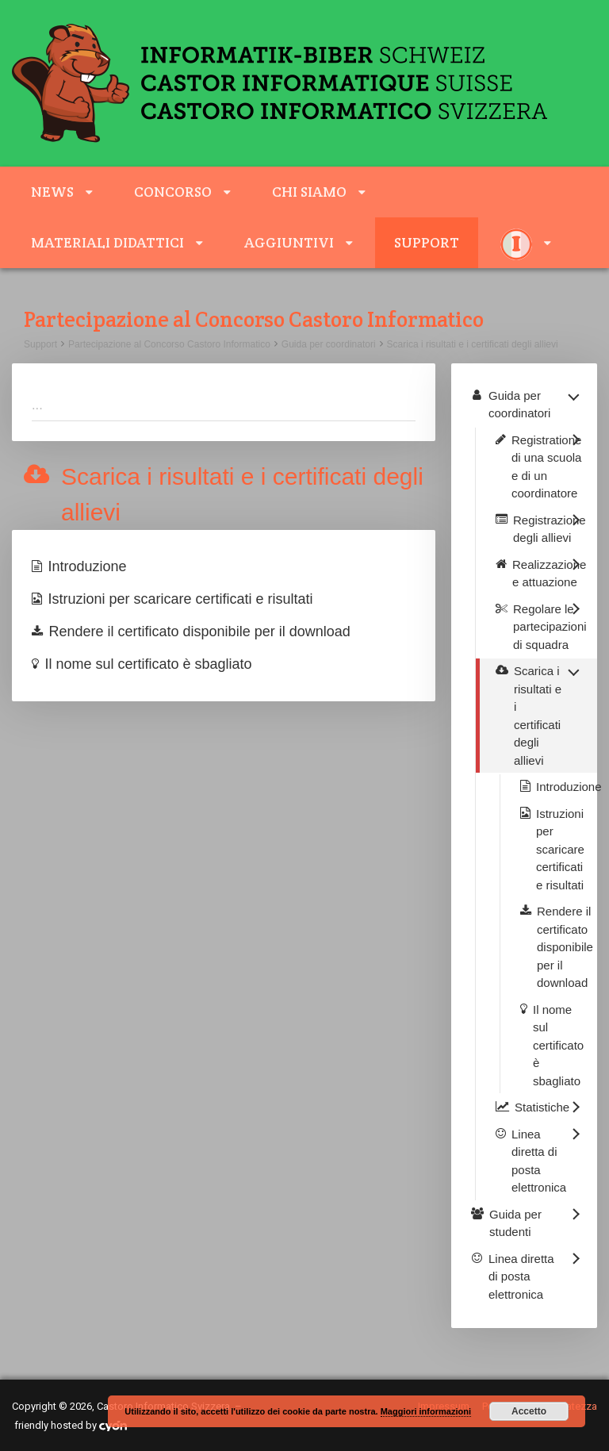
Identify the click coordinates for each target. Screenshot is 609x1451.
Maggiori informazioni (426, 1411)
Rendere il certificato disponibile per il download (199, 631)
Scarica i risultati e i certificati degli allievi (472, 344)
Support (426, 242)
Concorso (173, 191)
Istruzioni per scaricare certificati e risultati (180, 599)
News (52, 191)
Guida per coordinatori (329, 344)
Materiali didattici (107, 242)
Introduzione (87, 566)
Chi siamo (309, 191)
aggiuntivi (289, 242)
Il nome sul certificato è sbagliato (148, 664)
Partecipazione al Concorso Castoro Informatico (169, 344)
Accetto (528, 1411)
